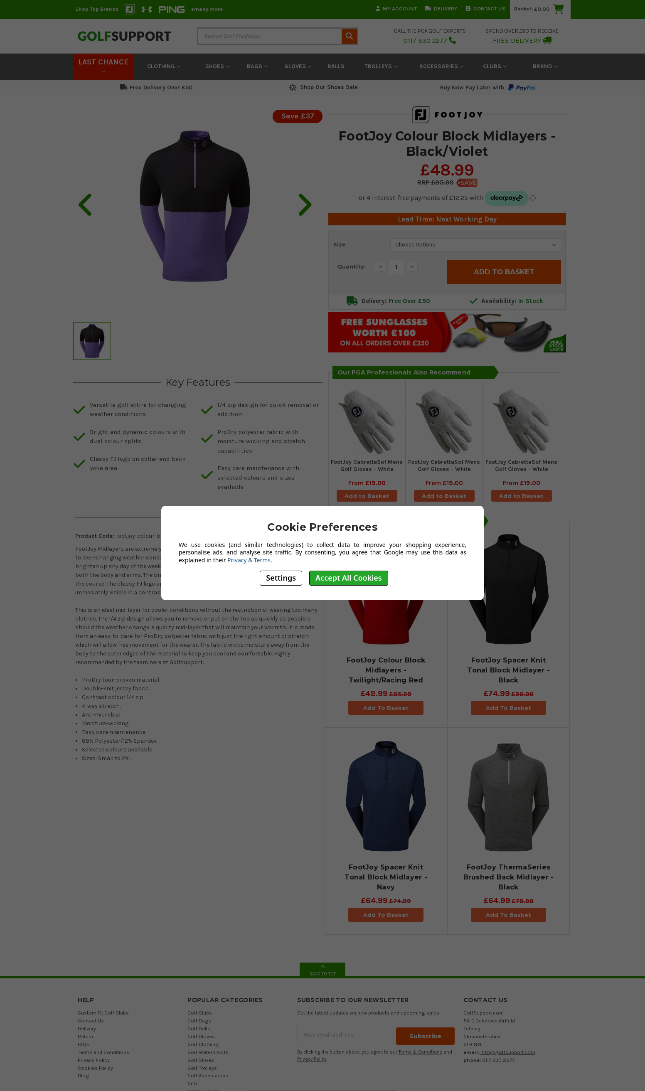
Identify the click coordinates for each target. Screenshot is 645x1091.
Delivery (441, 8)
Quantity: (351, 266)
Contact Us (485, 8)
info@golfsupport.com (507, 1054)
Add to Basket (367, 497)
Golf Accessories (207, 1078)
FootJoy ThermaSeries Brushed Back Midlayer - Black (508, 879)
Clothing (163, 66)
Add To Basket (386, 710)
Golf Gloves (201, 1038)
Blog (83, 1078)
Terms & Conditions (420, 1052)
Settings (281, 578)
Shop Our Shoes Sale (323, 87)
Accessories (441, 66)
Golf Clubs (199, 1015)
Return (85, 1038)
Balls (336, 66)
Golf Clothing (203, 1046)
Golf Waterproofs (208, 1054)
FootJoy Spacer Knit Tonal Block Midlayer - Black (508, 672)
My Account (396, 8)
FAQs (83, 1046)
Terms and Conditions (103, 1054)
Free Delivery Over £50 (156, 87)
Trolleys (380, 66)
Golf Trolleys (202, 1070)
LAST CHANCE (103, 65)
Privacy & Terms (249, 560)
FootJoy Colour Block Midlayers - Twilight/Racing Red (386, 672)
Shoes (217, 66)
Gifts (193, 1086)
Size (339, 244)
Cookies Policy (95, 1070)
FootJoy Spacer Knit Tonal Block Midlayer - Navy (386, 879)
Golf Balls (198, 1030)
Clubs (495, 66)
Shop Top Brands (96, 9)
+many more (207, 9)
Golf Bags (199, 1023)
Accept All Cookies (348, 578)
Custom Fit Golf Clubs (103, 1015)
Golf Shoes (200, 1062)
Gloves (297, 66)
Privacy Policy (94, 1062)
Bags (257, 66)
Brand (545, 66)
